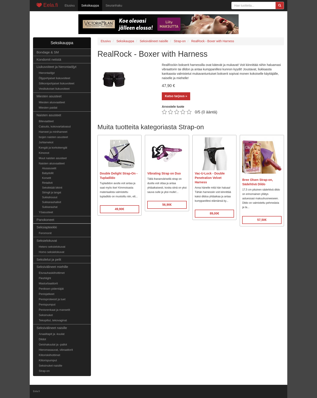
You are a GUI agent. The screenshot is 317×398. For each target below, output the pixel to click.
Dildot (42, 339)
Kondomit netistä (49, 59)
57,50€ (262, 220)
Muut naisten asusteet (53, 158)
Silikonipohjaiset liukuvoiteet (56, 83)
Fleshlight (45, 278)
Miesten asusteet (49, 96)
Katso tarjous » (176, 96)
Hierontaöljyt (47, 73)
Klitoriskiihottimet (49, 355)
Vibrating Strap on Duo (164, 173)
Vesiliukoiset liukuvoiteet (54, 88)
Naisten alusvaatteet (52, 163)
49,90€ (119, 209)
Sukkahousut (49, 197)
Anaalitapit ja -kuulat (52, 334)
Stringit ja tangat (51, 192)
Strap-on (44, 371)
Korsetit (46, 178)
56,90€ (167, 204)
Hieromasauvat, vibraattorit (56, 349)
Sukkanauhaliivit (51, 202)
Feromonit (45, 233)
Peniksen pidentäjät (51, 288)
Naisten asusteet (49, 115)
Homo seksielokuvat (51, 252)
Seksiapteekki (47, 227)
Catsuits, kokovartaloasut (55, 126)
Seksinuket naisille (50, 365)
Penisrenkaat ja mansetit (54, 309)
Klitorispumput (48, 360)
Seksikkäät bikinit (52, 187)
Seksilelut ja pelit (49, 259)
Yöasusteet (46, 212)
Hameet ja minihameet (53, 131)
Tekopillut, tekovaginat (53, 320)
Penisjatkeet (46, 294)
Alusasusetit (49, 168)
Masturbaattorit (48, 283)
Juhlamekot (46, 142)
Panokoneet (45, 220)
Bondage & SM (48, 52)
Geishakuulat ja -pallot (53, 344)
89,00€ (214, 213)
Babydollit (47, 173)
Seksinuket (46, 315)
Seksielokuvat (47, 240)
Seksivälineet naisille (52, 328)
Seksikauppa (90, 5)
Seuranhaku (113, 5)
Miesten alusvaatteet (52, 102)
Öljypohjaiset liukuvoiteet (54, 78)
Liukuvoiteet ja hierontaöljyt (56, 67)
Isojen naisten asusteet (53, 137)
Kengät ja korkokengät (53, 147)
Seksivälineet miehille (52, 267)
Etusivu (70, 5)
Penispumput (47, 304)
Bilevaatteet (46, 121)
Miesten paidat (48, 107)
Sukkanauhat (49, 207)
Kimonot (44, 152)
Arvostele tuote (173, 106)
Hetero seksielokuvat (52, 246)
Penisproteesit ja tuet (52, 299)
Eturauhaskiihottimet (52, 272)
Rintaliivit (47, 182)
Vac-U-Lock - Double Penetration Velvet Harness (210, 178)
